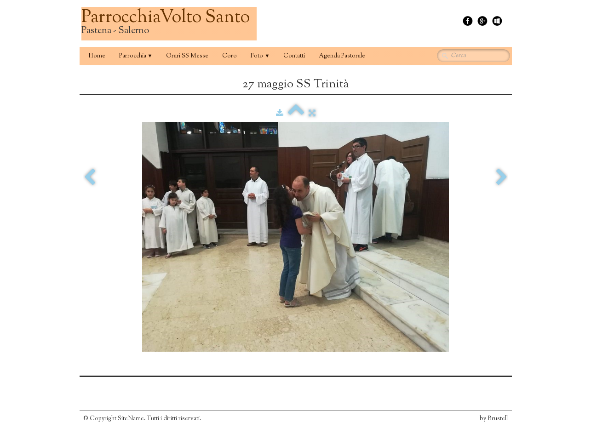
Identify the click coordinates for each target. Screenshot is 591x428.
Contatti (294, 56)
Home (96, 56)
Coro (229, 56)
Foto (260, 56)
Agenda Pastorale (342, 56)
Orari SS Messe (187, 56)
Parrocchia (136, 56)
